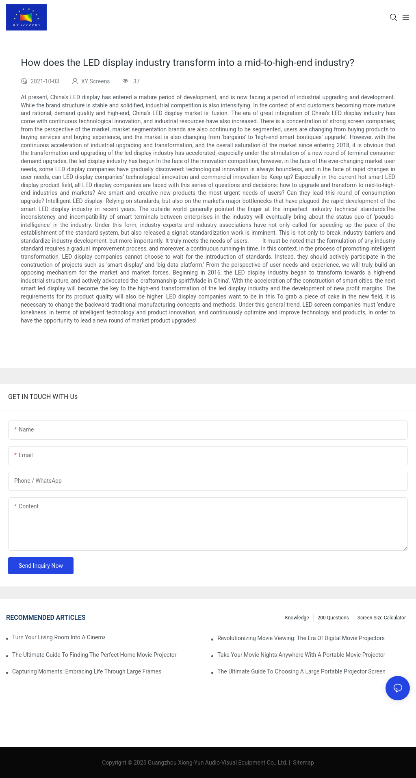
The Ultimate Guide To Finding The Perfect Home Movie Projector (94, 655)
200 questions (333, 618)
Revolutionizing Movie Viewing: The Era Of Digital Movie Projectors (301, 638)
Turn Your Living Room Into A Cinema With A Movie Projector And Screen (58, 637)
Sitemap (303, 762)
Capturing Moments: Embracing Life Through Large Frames (86, 671)
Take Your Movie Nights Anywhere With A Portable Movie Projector (301, 655)
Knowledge (297, 618)
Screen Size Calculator (382, 618)
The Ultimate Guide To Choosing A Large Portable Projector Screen (301, 671)
